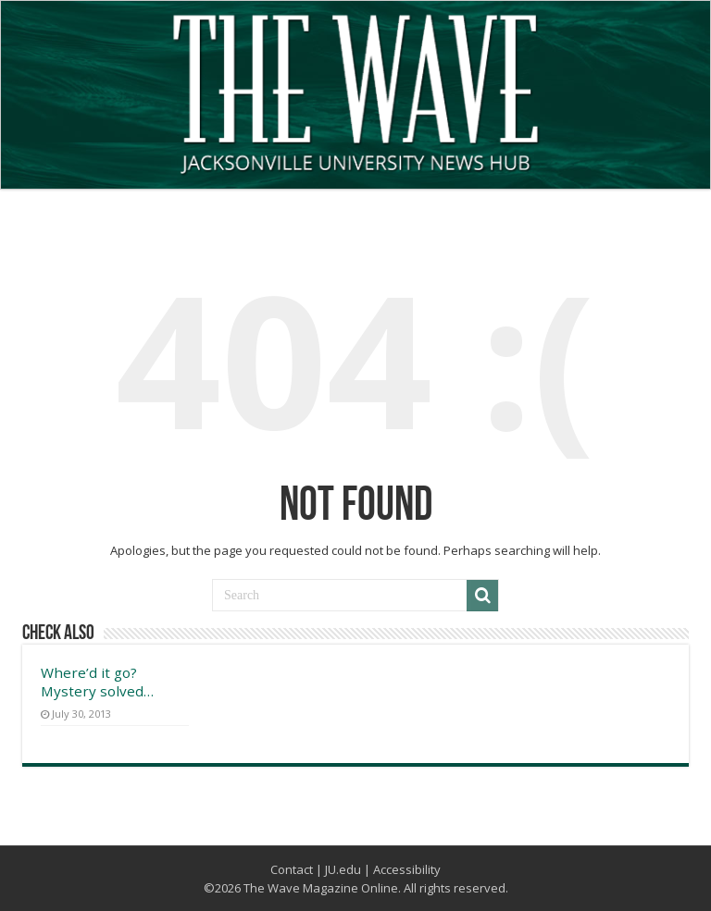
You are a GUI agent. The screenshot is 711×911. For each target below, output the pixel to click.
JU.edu (343, 869)
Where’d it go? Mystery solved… (97, 681)
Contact (291, 869)
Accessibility (407, 869)
